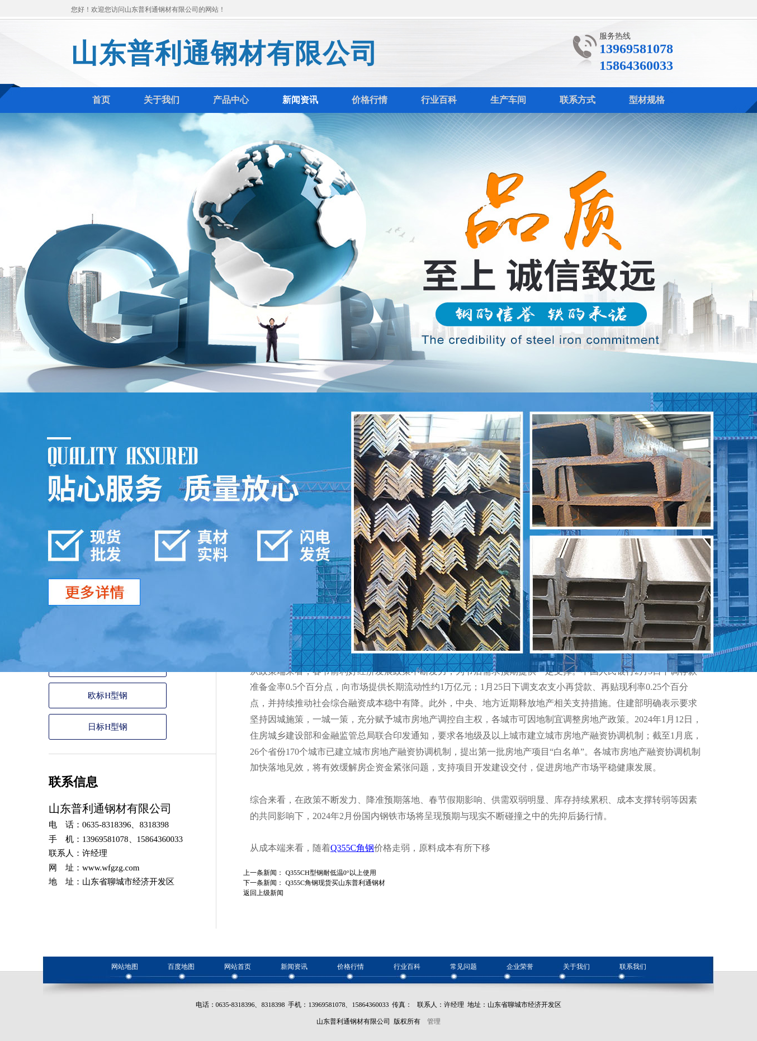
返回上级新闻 (263, 893)
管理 (434, 1021)
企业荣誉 (520, 967)
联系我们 (632, 967)
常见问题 (463, 967)
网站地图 (124, 967)
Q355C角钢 (352, 848)
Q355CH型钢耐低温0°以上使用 (330, 873)
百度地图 (181, 967)
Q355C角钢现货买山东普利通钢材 (335, 883)
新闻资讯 (294, 967)
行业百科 (407, 967)
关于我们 (576, 967)
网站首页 (237, 967)
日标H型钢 (107, 726)
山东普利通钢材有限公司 (224, 53)
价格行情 (350, 967)
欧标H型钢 (107, 695)
